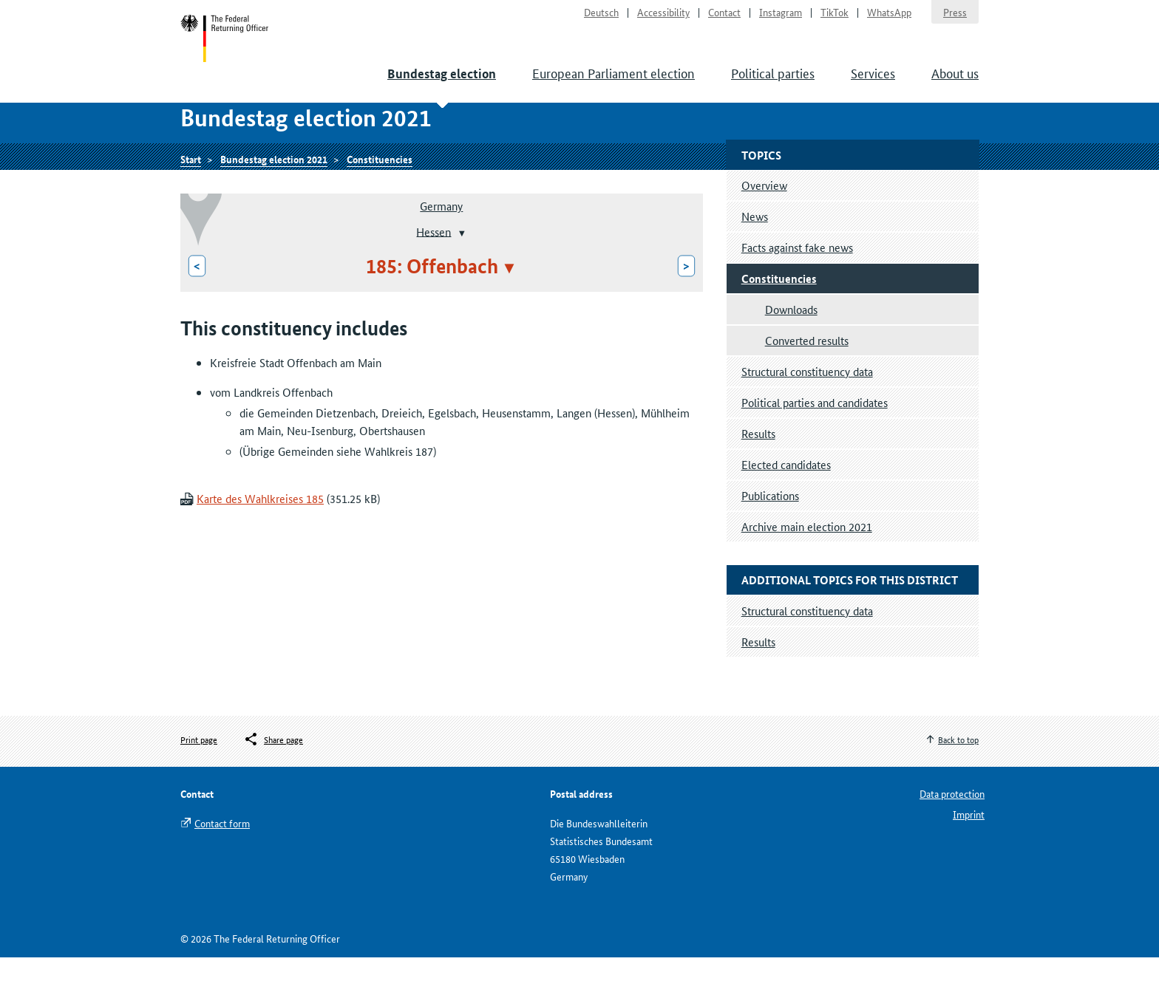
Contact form (222, 863)
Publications (770, 535)
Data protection (952, 834)
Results (758, 473)
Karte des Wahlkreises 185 (260, 539)
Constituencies (379, 197)
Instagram (780, 19)
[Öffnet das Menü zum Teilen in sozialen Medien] (273, 779)
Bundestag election (441, 89)
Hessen (433, 271)
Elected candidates (786, 504)
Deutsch (601, 19)
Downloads (791, 349)
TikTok (834, 19)
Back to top (958, 779)
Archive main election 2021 (806, 566)
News (754, 256)
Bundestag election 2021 (273, 197)
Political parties (773, 89)
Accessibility (663, 19)
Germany (441, 246)
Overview (764, 225)
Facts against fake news (797, 287)
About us (955, 89)
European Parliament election (613, 89)
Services (873, 89)
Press (955, 19)
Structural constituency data (807, 411)
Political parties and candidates (814, 442)
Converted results (807, 380)
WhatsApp (889, 19)
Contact (724, 19)
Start (233, 50)
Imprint (969, 854)
